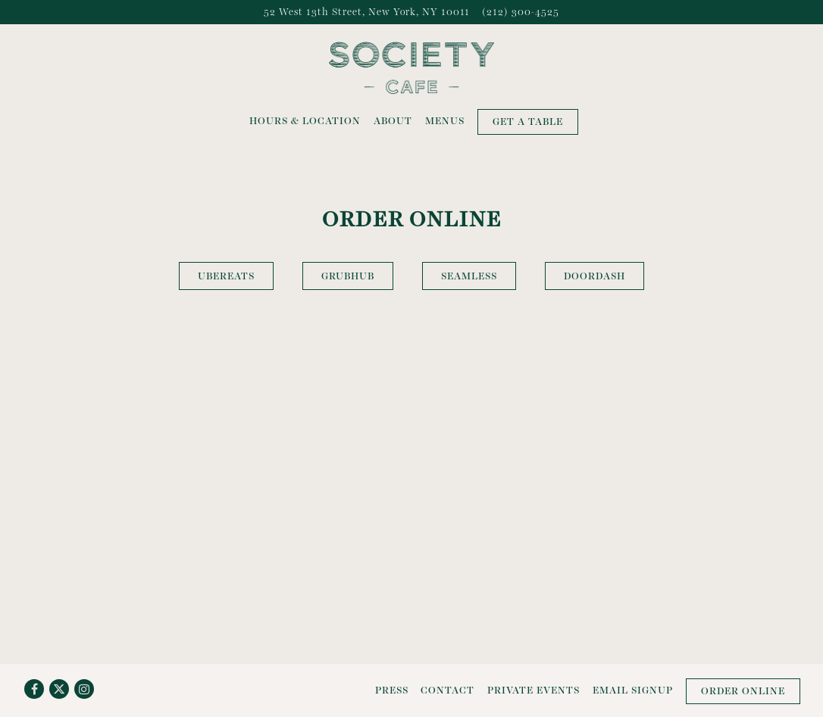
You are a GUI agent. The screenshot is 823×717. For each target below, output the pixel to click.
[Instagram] (84, 689)
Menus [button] (445, 120)
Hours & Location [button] (305, 120)
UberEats (226, 276)
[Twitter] (59, 689)
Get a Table (528, 121)
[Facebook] (34, 689)
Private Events (533, 690)
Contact (447, 690)
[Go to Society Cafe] (367, 12)
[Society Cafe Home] (411, 66)
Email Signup (633, 690)
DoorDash (594, 276)
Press (391, 690)
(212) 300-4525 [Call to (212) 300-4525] (520, 11)
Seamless (469, 276)
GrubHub (347, 276)
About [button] (393, 120)
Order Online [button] (743, 691)
